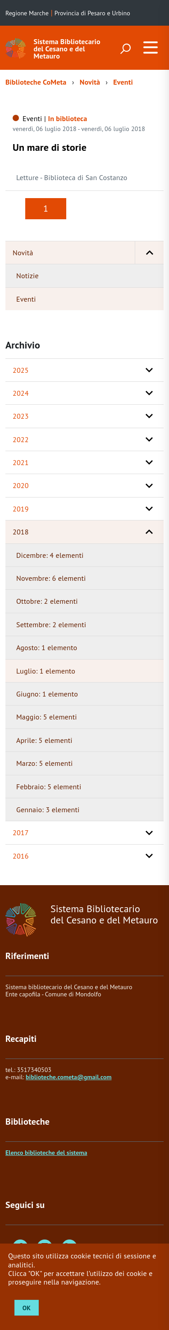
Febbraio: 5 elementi (48, 786)
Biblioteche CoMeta (35, 81)
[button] (149, 252)
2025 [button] (21, 370)
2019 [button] (21, 508)
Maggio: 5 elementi (46, 716)
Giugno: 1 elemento (47, 693)
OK (27, 1308)
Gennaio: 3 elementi (48, 809)
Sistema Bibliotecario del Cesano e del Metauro (67, 48)
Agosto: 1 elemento (46, 647)
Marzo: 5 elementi (44, 763)
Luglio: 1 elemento (45, 670)
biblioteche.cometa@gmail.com (68, 1077)
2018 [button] (21, 531)
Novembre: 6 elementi (51, 578)
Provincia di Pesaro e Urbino (92, 13)
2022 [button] (21, 439)
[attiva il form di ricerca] (125, 48)
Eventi (123, 81)
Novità (90, 81)
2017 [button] (21, 832)
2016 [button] (21, 855)
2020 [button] (21, 485)
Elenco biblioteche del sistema (46, 1153)
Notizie (27, 275)
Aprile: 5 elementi (44, 740)
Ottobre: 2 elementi (47, 601)
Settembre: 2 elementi (51, 624)
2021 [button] (21, 462)
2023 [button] (21, 416)
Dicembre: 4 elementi (49, 555)
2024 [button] (21, 393)
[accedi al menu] (150, 47)
